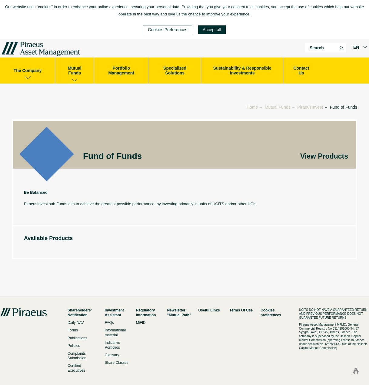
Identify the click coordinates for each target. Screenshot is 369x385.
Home (252, 107)
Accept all (212, 29)
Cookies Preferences (167, 29)
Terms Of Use (241, 310)
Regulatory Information (146, 312)
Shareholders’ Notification (79, 312)
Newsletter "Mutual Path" (179, 312)
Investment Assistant (114, 312)
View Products (324, 156)
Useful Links (209, 310)
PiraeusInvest (310, 107)
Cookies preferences (271, 312)
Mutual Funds (278, 107)
